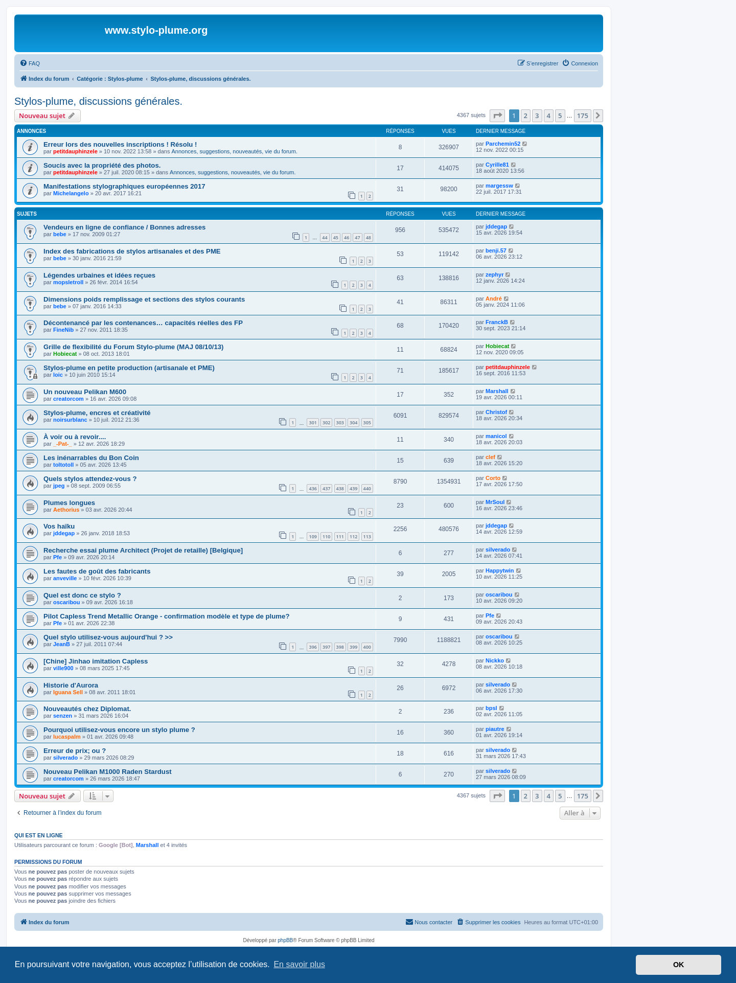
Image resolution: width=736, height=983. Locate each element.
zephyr (494, 274)
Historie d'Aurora (70, 685)
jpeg (59, 486)
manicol (496, 436)
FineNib (63, 330)
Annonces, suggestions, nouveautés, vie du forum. (234, 151)
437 (326, 488)
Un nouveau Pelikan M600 (84, 392)
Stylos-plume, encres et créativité (97, 413)
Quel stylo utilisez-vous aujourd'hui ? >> (108, 637)
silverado (498, 549)
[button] (497, 115)
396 (312, 647)
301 (312, 422)
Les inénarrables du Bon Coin (91, 458)
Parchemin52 (503, 144)
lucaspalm (67, 737)
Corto (493, 478)
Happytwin (500, 570)
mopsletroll (68, 282)
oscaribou (66, 602)
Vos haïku (59, 526)
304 (353, 422)
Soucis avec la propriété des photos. (101, 165)
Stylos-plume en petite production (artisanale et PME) (129, 368)
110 (326, 536)
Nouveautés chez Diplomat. (87, 709)
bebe (59, 234)
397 (326, 647)
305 (367, 422)
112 (353, 536)
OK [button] (678, 965)
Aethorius (66, 510)
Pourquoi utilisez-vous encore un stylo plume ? (119, 730)
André (494, 298)
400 (367, 647)
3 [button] (537, 115)
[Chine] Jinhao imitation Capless (95, 661)
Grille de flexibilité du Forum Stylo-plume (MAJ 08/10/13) (133, 347)
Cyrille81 (497, 165)
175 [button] (582, 115)
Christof (496, 412)
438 (340, 488)
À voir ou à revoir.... (74, 437)
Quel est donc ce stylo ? (82, 595)
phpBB (285, 940)
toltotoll (63, 465)
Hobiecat (65, 354)
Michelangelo (71, 193)
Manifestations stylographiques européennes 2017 (124, 186)
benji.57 (496, 250)
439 (353, 488)
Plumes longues (69, 503)
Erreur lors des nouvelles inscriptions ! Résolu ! (120, 144)
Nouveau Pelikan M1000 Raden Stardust (107, 771)
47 (357, 237)
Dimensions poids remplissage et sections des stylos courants (144, 299)
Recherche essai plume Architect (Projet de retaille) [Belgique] (143, 550)
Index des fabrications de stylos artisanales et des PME (132, 251)
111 (340, 536)
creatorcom (68, 399)
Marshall (497, 391)
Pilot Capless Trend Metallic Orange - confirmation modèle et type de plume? (166, 616)
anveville (65, 578)
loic (58, 375)
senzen (62, 716)
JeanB (61, 644)
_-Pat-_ (62, 444)
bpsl (491, 708)
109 (312, 536)
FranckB (497, 322)
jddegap (496, 226)
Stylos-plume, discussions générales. (98, 101)
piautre (495, 729)
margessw (499, 185)
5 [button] (560, 115)
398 (340, 647)
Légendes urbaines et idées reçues (99, 275)
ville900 (63, 668)
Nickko (495, 660)
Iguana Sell (68, 692)
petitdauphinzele (75, 151)
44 (324, 237)
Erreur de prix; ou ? (74, 751)
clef (490, 457)
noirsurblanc (70, 420)
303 (340, 422)
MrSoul (495, 502)
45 (335, 237)
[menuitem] (29, 63)
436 (312, 488)
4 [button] (548, 115)
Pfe (57, 557)
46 (346, 237)
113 (367, 536)
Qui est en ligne (38, 835)
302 (326, 422)
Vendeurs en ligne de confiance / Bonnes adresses (124, 227)
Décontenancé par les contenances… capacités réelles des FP (143, 323)
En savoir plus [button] (299, 964)
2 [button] (525, 115)
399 (353, 647)
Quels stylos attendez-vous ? (89, 479)
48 (368, 237)
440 (367, 488)
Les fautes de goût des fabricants (97, 571)
